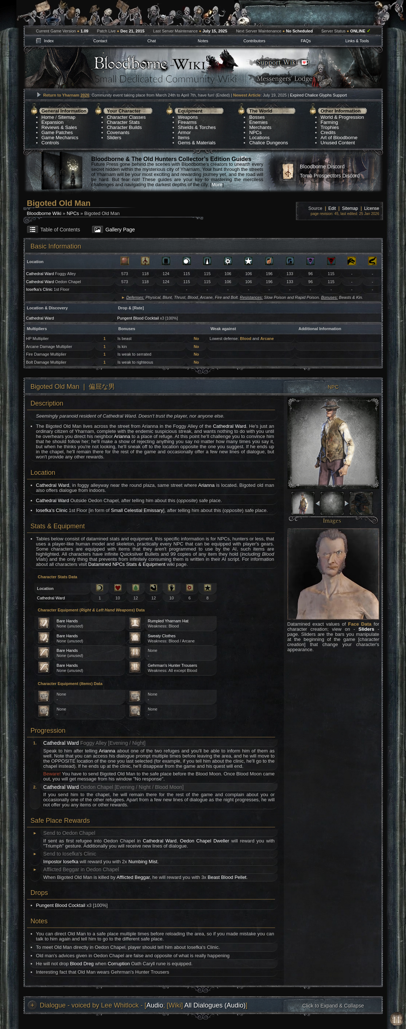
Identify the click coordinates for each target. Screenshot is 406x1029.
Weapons (188, 117)
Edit (332, 208)
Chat (151, 41)
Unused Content (338, 142)
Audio (154, 1005)
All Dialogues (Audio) (214, 1005)
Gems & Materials (197, 142)
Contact (100, 41)
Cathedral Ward (40, 273)
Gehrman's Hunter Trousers (172, 665)
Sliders (114, 137)
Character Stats (123, 122)
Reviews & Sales (59, 127)
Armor (184, 132)
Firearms (187, 122)
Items (184, 137)
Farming (329, 122)
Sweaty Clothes (161, 636)
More (217, 184)
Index (49, 41)
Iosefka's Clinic (39, 289)
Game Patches (57, 132)
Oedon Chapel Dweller (204, 841)
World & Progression (342, 117)
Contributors (254, 41)
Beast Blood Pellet (227, 877)
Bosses (257, 117)
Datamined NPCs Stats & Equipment (127, 564)
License (371, 208)
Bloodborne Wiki (44, 213)
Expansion (53, 122)
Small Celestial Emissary (137, 510)
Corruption (119, 963)
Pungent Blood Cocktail (138, 318)
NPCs (255, 132)
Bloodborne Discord (322, 166)
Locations (259, 137)
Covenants (118, 132)
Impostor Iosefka (60, 861)
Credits (328, 132)
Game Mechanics (60, 137)
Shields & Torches (197, 127)
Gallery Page (120, 229)
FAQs (306, 41)
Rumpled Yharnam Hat (168, 621)
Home (48, 117)
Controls (50, 142)
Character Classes (126, 117)
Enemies (258, 122)
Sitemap (67, 117)
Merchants (260, 127)
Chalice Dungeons (268, 142)
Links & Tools (357, 41)
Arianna (122, 436)
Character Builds (124, 127)
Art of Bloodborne (339, 137)
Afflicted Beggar (133, 877)
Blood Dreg (82, 963)
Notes (203, 41)
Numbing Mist (142, 861)
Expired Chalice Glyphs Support (318, 95)
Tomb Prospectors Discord (330, 176)
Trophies (330, 127)
